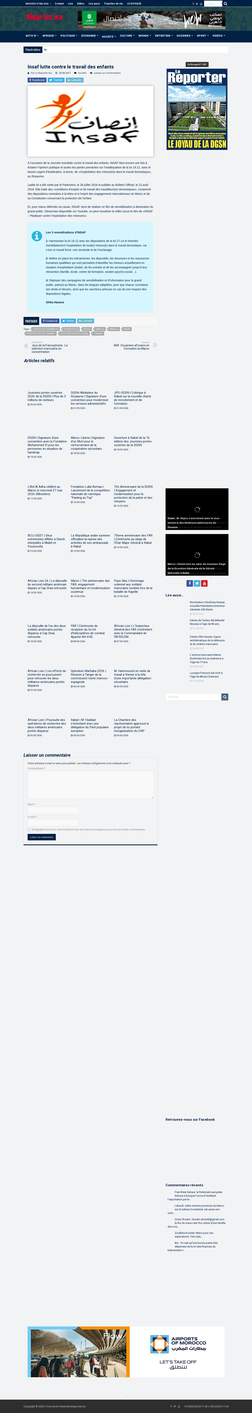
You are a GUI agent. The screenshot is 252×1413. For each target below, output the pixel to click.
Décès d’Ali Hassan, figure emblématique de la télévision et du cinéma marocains (207, 640)
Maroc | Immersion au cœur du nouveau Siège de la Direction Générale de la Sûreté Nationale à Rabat (197, 568)
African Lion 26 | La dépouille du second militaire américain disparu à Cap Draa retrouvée (47, 584)
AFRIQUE (48, 35)
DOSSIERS (183, 35)
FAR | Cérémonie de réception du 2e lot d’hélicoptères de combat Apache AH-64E (88, 631)
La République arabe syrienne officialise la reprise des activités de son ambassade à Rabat (90, 541)
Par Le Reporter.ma (41, 73)
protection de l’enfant (41, 333)
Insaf (127, 329)
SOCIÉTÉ (107, 36)
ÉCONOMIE (88, 35)
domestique (71, 329)
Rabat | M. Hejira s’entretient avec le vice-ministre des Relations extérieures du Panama (194, 523)
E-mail (32, 816)
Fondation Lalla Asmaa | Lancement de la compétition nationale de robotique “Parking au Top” (90, 492)
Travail (98, 333)
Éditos (80, 3)
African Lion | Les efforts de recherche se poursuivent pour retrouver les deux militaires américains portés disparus (47, 678)
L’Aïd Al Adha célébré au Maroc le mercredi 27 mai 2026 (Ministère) (45, 490)
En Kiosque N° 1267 (197, 64)
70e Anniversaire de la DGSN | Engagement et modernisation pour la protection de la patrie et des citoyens (133, 494)
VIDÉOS (218, 35)
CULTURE (126, 35)
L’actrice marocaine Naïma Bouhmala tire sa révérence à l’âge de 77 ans (206, 658)
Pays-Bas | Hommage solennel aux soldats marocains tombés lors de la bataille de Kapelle (133, 586)
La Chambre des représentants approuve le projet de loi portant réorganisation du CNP (131, 725)
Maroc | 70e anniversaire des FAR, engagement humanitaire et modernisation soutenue (90, 586)
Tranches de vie (113, 3)
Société (82, 73)
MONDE (144, 35)
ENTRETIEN (162, 35)
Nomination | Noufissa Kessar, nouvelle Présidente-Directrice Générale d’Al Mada (207, 606)
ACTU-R (31, 35)
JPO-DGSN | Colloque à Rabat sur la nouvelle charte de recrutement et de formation (132, 398)
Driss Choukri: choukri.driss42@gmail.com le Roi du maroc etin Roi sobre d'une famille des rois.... (196, 1223)
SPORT (201, 35)
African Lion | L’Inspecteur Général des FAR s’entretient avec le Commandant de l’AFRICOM (133, 631)
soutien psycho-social (74, 333)
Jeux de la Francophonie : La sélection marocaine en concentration (52, 347)
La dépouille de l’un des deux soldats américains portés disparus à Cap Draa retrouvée (47, 631)
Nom (31, 804)
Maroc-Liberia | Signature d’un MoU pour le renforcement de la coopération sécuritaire (88, 443)
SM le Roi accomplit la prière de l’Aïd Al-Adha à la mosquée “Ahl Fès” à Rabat (89, 49)
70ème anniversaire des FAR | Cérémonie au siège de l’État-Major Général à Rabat (133, 539)
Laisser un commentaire (107, 73)
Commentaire (36, 768)
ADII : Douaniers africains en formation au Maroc (128, 345)
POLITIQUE (67, 35)
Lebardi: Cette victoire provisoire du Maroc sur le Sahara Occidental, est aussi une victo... (196, 1209)
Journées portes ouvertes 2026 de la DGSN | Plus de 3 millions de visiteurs (47, 396)
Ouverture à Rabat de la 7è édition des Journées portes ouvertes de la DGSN (133, 441)
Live (70, 3)
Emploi (100, 329)
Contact (59, 3)
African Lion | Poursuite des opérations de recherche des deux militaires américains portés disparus (47, 725)
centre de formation (45, 329)
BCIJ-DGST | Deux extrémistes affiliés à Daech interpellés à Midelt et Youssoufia (46, 541)
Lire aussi (94, 3)
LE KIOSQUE (134, 3)
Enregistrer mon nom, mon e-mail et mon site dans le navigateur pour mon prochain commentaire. (88, 829)
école (87, 329)
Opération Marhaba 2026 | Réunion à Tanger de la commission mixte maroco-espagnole (89, 676)
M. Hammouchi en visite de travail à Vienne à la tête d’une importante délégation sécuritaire (132, 676)
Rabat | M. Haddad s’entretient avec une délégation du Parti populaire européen (90, 725)
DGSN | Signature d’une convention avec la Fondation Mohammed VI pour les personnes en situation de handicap (47, 445)
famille (114, 329)
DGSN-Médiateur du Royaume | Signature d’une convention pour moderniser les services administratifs (90, 398)
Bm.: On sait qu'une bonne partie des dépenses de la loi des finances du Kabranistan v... (193, 1246)
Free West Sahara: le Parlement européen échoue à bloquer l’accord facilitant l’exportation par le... (195, 1196)
